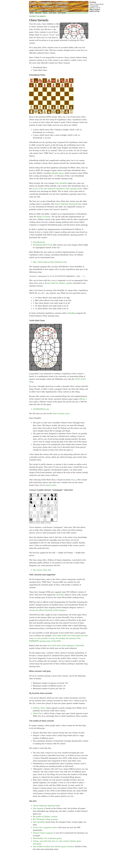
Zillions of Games (44, 217)
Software (62, 13)
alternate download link (71, 204)
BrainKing (72, 313)
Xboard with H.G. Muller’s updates (58, 283)
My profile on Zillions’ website (45, 816)
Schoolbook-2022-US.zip (42, 245)
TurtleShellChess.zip (41, 409)
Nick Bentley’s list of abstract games (47, 838)
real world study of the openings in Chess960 (66, 645)
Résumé (38, 13)
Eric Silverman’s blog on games (45, 819)
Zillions (82, 399)
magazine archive (45, 827)
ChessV (57, 204)
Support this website (37, 16)
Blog (45, 13)
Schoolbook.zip (39, 242)
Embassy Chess (39, 708)
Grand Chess (38, 713)
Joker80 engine (57, 173)
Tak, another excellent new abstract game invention (53, 846)
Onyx (73, 480)
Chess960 (60, 595)
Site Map (52, 13)
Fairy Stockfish (61, 183)
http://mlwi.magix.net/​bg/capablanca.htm (50, 262)
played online (50, 485)
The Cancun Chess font (42, 570)
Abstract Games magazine (43, 833)
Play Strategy (38, 808)
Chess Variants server (61, 413)
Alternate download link (49, 806)
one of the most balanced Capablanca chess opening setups (58, 188)
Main (31, 13)
